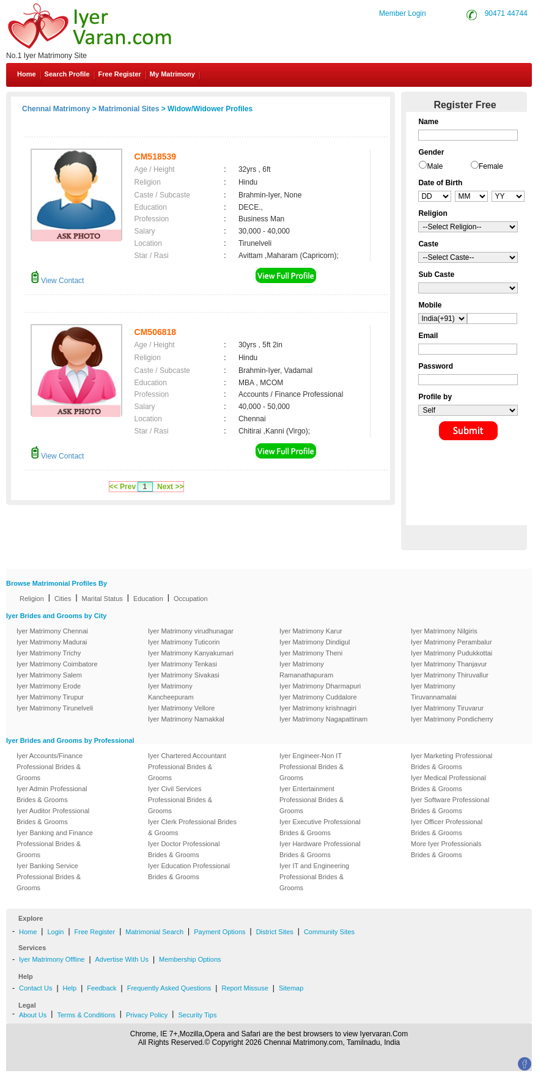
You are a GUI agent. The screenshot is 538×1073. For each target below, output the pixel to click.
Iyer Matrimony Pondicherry (452, 719)
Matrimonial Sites (128, 109)
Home (26, 74)
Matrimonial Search (154, 931)
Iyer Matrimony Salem (49, 675)
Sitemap (291, 988)
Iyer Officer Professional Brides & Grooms (446, 827)
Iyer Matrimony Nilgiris (444, 631)
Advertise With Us (122, 959)
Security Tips (197, 1015)
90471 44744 (506, 13)
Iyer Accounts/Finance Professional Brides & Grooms (50, 766)
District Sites (274, 931)
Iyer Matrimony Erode (49, 686)
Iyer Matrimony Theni (310, 653)
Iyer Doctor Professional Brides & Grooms (183, 849)
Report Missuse (244, 988)
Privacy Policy (147, 1015)
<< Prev (122, 486)
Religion (32, 598)
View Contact (57, 280)
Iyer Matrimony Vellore (181, 708)
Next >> (170, 486)
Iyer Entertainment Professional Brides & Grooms (311, 799)
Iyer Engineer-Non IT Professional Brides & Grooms (311, 766)
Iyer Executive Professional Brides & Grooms (320, 827)
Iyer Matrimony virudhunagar (191, 631)
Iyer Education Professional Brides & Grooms (189, 871)
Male (435, 166)
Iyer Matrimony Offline (51, 959)
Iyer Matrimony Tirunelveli (55, 708)
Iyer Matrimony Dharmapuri (320, 686)
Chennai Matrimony (56, 109)
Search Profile (67, 74)
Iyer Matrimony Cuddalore (318, 697)
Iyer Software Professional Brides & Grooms (450, 805)
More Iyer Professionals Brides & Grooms (446, 849)
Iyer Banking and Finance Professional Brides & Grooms (55, 843)
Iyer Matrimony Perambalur (451, 642)
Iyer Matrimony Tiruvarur (447, 708)
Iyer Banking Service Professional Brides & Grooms (49, 876)
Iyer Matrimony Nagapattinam (323, 719)
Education (148, 598)
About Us (32, 1015)
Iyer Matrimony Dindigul (314, 642)
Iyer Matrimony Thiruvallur (449, 675)
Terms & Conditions (86, 1015)
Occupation (191, 598)
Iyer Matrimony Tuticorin (183, 642)
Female (491, 166)
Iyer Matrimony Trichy (49, 653)
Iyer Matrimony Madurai (52, 642)
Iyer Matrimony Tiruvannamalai (434, 691)
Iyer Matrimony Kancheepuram (171, 691)
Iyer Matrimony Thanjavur (449, 664)
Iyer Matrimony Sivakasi (183, 675)
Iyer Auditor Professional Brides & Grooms (53, 816)
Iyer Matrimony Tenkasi (182, 664)
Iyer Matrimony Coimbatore (57, 664)
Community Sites (329, 931)
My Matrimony (172, 74)
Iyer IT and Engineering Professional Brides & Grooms (314, 876)
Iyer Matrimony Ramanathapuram (306, 669)
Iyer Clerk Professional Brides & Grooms (192, 827)
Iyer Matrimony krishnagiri (317, 708)
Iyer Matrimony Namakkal (186, 719)
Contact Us (35, 988)
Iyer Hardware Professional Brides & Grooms (320, 849)
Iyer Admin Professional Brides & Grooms (52, 794)
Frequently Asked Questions (169, 988)
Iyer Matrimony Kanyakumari (191, 653)
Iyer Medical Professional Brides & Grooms (448, 783)
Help (70, 988)
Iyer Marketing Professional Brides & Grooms (451, 761)
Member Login (402, 13)
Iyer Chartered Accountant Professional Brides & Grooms (187, 766)
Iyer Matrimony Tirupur (50, 697)
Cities (63, 598)
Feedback (101, 988)
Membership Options (190, 959)
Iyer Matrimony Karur (310, 631)
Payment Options (219, 931)
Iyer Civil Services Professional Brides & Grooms (180, 799)
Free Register (119, 74)
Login (55, 931)
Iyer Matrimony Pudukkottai (451, 653)
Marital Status (102, 598)
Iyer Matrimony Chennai (52, 631)
